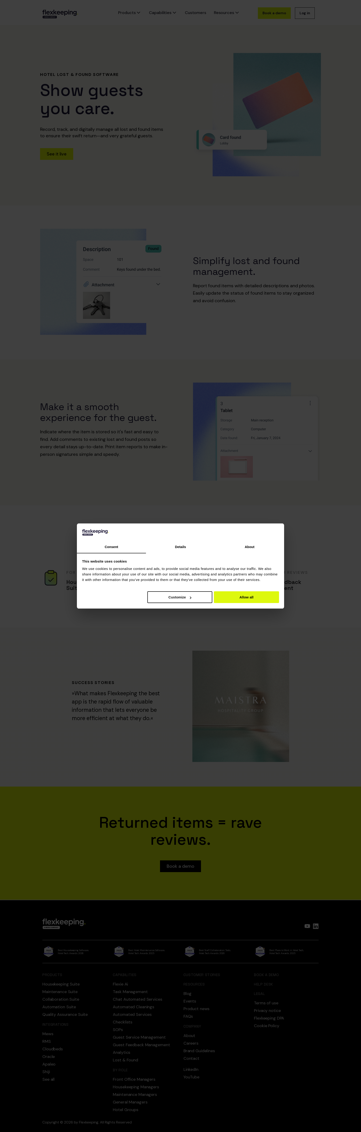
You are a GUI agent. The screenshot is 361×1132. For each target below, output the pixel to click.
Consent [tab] (111, 547)
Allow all (246, 597)
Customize (180, 597)
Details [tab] (180, 547)
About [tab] (249, 547)
